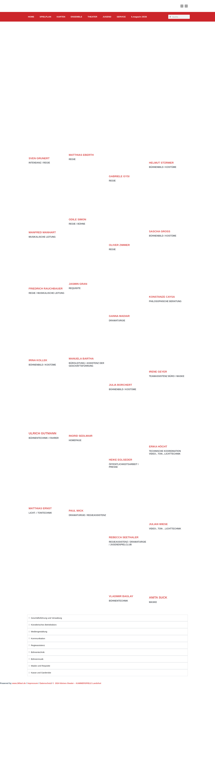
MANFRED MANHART (44, 232)
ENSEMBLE (76, 17)
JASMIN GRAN (79, 283)
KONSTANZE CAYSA (164, 296)
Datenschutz (47, 683)
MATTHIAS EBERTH (83, 154)
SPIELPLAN (45, 17)
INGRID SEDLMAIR (82, 435)
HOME (31, 17)
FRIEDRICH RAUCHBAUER (39, 290)
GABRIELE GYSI (120, 176)
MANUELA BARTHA (83, 358)
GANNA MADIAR (121, 316)
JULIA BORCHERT (122, 384)
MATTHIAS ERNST (42, 512)
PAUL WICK (77, 510)
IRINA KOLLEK (39, 364)
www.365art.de (19, 683)
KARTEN (61, 17)
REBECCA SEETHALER (126, 537)
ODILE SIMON (79, 219)
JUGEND (107, 17)
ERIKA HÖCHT (159, 446)
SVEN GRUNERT (41, 158)
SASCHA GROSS (161, 231)
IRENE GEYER (159, 371)
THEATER (92, 17)
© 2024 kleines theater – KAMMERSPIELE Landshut (79, 683)
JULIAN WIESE (159, 524)
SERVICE (121, 17)
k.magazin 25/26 (139, 17)
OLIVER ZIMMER (121, 245)
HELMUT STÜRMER (163, 162)
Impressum (33, 683)
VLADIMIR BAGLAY (123, 596)
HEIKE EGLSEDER (122, 459)
